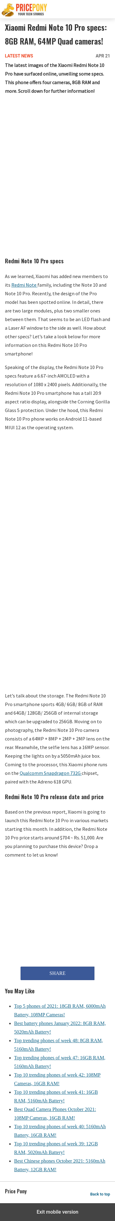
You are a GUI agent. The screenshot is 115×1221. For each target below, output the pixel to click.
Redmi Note (24, 285)
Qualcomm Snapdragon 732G (51, 773)
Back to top (100, 1194)
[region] (57, 146)
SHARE (57, 973)
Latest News (19, 55)
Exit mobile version (57, 1212)
